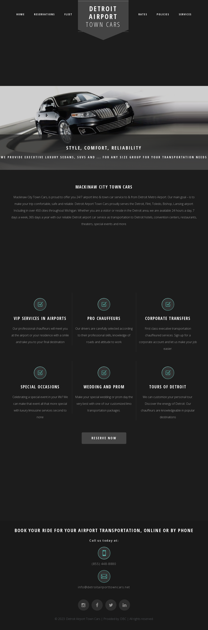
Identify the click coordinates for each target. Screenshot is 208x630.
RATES (142, 14)
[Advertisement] (104, 58)
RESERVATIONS (44, 14)
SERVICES (185, 14)
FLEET (68, 14)
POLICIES (163, 14)
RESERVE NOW (104, 438)
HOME (20, 14)
